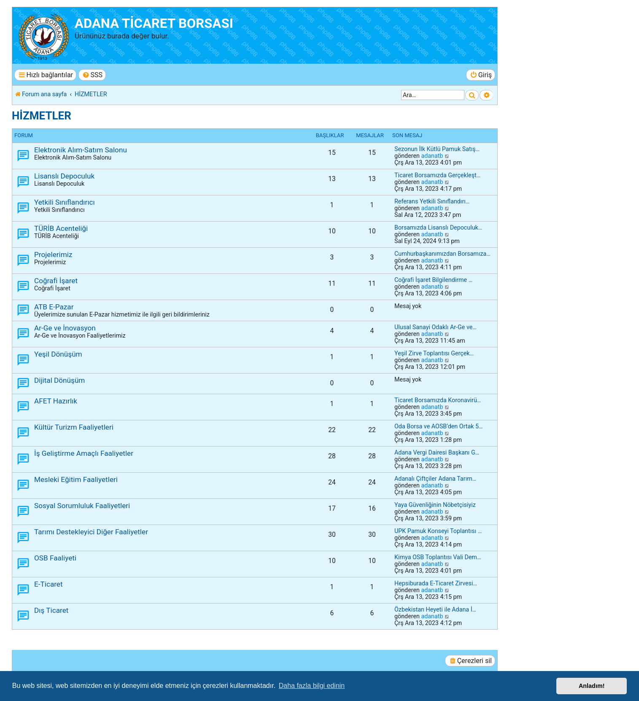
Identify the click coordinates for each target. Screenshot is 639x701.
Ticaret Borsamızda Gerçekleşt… (437, 175)
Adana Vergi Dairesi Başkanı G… (436, 452)
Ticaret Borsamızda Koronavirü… (437, 400)
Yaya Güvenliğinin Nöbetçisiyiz (435, 504)
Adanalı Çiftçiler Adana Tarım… (435, 478)
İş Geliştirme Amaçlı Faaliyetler (83, 453)
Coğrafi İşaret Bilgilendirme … (433, 279)
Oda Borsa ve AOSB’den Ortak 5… (438, 426)
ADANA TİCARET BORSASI (154, 23)
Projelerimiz (53, 254)
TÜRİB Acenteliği (61, 228)
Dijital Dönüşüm (59, 380)
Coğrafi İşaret (56, 280)
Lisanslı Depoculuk (64, 176)
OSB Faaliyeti (55, 558)
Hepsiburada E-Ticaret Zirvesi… (435, 583)
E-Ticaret (48, 584)
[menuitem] (92, 75)
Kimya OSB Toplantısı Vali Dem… (437, 557)
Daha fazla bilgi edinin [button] (312, 685)
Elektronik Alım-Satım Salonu (80, 150)
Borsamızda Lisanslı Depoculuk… (438, 227)
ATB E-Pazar (54, 307)
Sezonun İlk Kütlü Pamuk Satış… (437, 149)
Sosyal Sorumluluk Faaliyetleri (82, 505)
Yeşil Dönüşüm (58, 354)
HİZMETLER (41, 115)
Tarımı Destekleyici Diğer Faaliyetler (91, 532)
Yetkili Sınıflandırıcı (64, 202)
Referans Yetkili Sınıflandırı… (431, 201)
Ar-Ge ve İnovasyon (65, 328)
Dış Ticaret (51, 610)
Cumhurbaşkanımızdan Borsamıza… (442, 253)
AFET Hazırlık (55, 401)
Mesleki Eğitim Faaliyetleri (76, 479)
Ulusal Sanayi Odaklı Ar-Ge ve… (435, 327)
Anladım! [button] (592, 685)
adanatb (432, 155)
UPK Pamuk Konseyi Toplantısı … (438, 531)
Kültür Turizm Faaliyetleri (73, 427)
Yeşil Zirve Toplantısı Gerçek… (434, 353)
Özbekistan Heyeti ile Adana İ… (435, 609)
